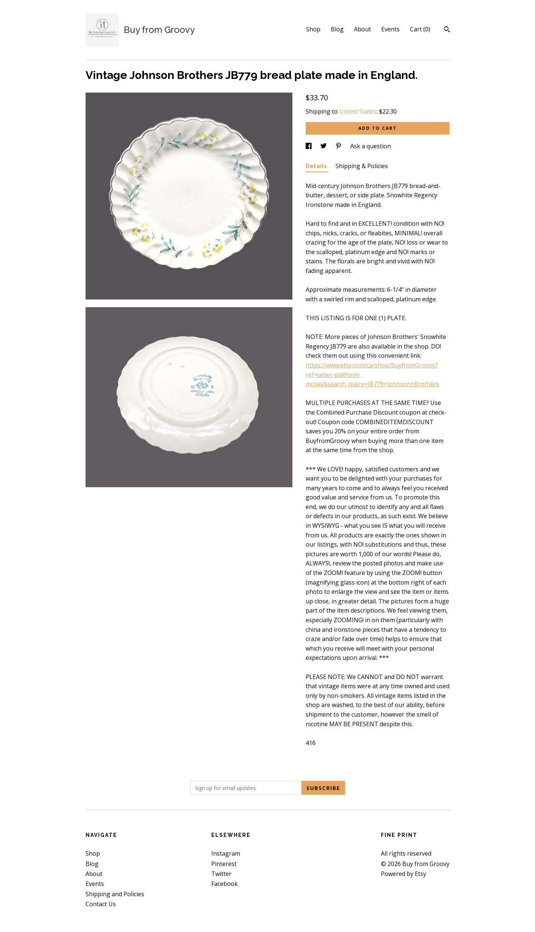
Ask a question (370, 146)
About (362, 29)
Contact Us (101, 904)
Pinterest (224, 864)
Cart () (420, 29)
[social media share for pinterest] (339, 146)
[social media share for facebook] (309, 146)
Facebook (224, 884)
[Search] (447, 30)
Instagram (225, 853)
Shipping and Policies (115, 894)
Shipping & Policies (362, 166)
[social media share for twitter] (324, 146)
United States (357, 111)
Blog (337, 29)
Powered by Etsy (403, 874)
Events (390, 29)
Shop (313, 29)
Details (317, 166)
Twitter (221, 874)
